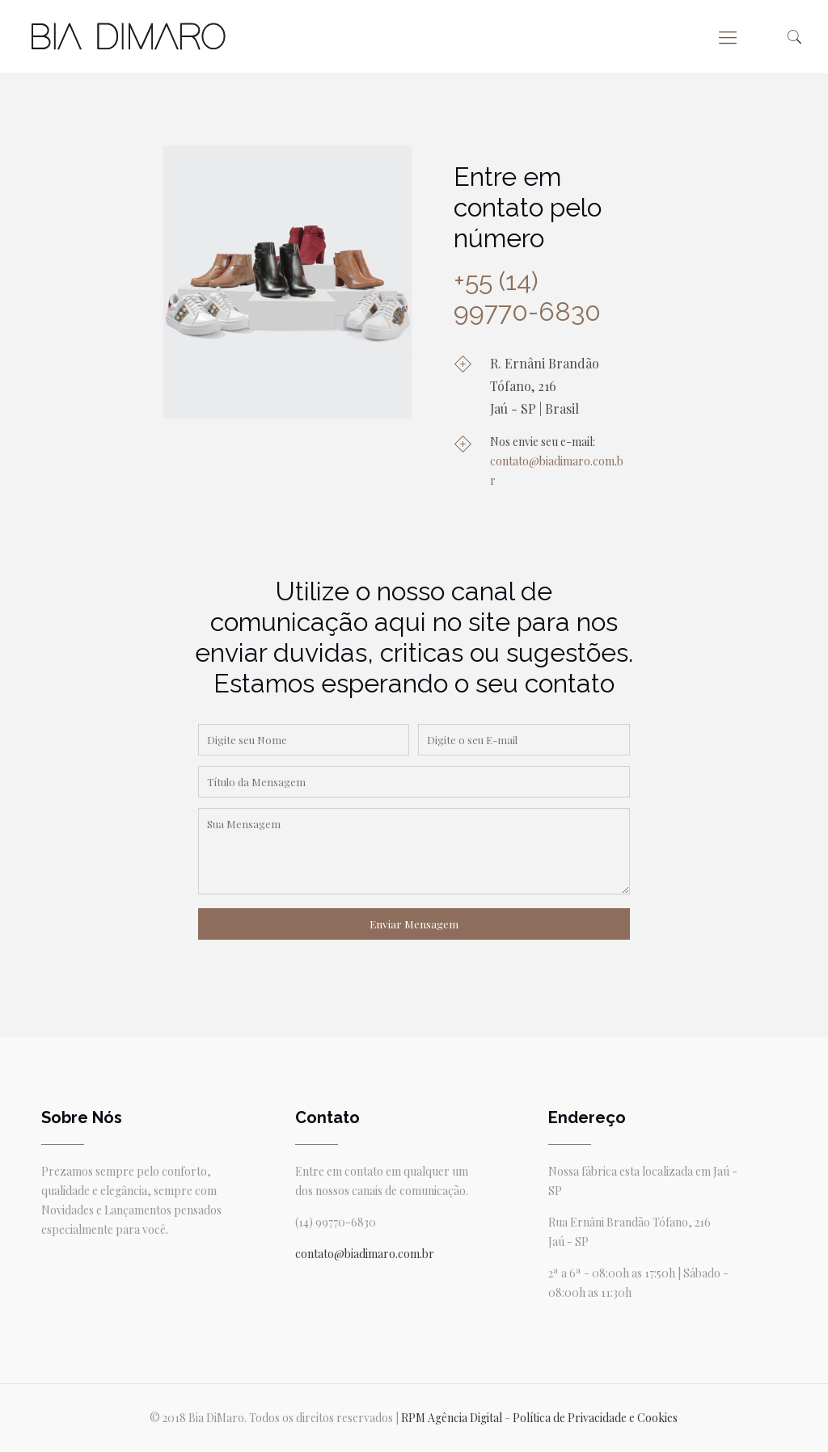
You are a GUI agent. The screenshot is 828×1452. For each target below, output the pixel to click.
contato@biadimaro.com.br (364, 1253)
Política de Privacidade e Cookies (595, 1417)
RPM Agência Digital (451, 1417)
